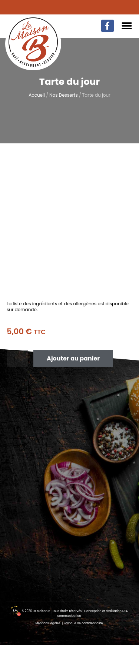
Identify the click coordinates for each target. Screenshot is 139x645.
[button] (127, 25)
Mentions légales (48, 623)
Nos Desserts (63, 95)
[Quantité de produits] (17, 358)
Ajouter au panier (73, 358)
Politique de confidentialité (83, 623)
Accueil (37, 95)
